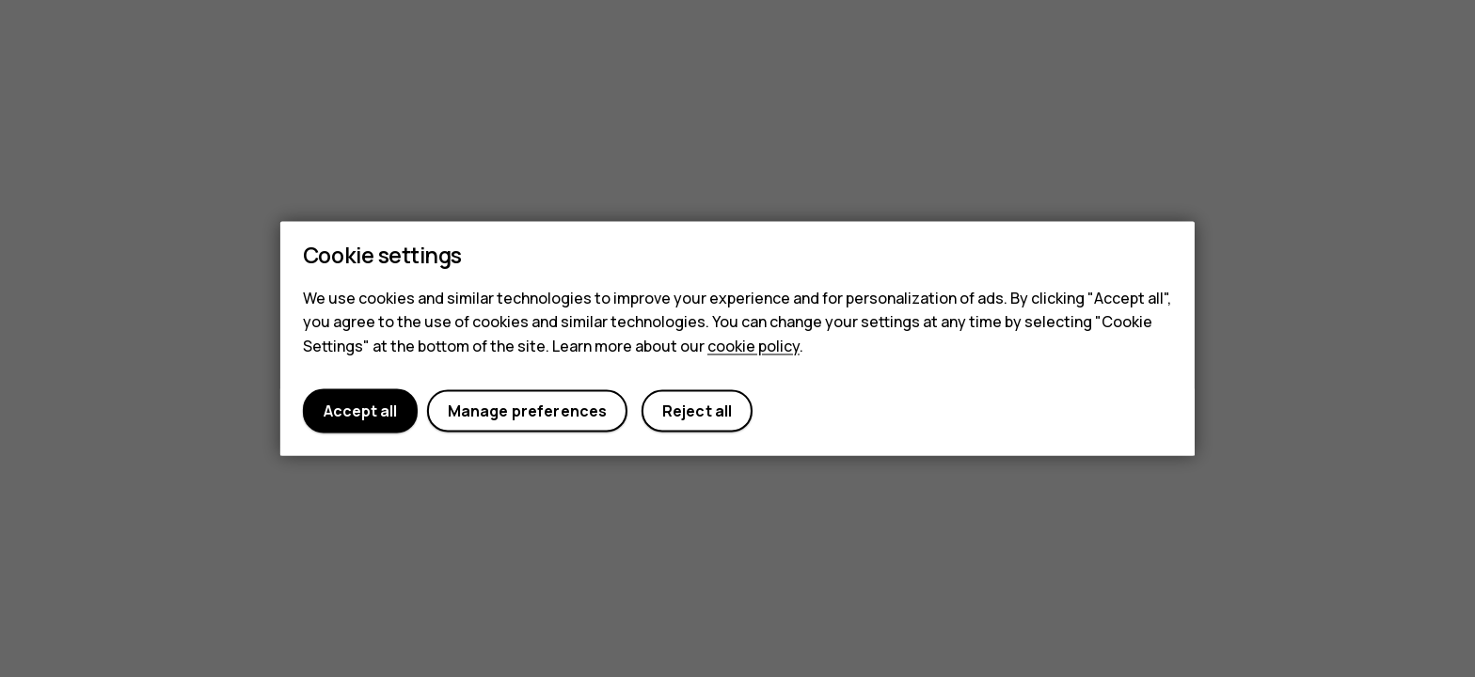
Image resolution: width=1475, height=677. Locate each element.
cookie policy (753, 346)
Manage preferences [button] (528, 411)
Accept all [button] (360, 411)
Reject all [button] (697, 411)
